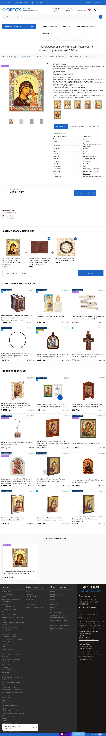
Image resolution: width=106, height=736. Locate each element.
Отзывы (52, 599)
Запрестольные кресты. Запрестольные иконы (9, 635)
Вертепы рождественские (9, 609)
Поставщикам (54, 610)
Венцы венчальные (8, 606)
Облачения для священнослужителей (13, 713)
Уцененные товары (7, 594)
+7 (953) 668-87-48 (58, 11)
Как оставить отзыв (32, 596)
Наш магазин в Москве (33, 602)
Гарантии (53, 607)
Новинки (28, 591)
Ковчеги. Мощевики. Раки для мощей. (13, 662)
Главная (6, 3)
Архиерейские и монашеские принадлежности (11, 600)
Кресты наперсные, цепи (9, 687)
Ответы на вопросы (56, 623)
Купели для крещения (8, 695)
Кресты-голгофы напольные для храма (11, 683)
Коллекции (29, 594)
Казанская (86, 174)
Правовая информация (57, 628)
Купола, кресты (6, 697)
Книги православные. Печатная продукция (11, 655)
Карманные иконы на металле (93, 176)
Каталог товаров (19, 26)
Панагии (4, 720)
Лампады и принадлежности (10, 703)
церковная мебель (85, 633)
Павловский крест (85, 644)
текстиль (82, 635)
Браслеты (5, 604)
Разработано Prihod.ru (86, 659)
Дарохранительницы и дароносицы (12, 617)
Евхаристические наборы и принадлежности (10, 628)
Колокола (5, 667)
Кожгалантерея (6, 664)
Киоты (4, 652)
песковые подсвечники (86, 642)
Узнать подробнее (9, 728)
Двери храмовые (7, 620)
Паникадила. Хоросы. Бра (9, 723)
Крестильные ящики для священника (13, 692)
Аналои (4, 596)
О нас (52, 631)
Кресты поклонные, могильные (11, 689)
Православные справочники (58, 620)
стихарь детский (84, 638)
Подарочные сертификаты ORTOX (12, 731)
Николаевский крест (85, 646)
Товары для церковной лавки (93, 144)
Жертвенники (6, 632)
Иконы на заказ (31, 604)
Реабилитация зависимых (58, 617)
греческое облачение (86, 648)
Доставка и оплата (22, 3)
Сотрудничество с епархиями (59, 615)
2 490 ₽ (9, 577)
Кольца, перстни (7, 670)
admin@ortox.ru (90, 596)
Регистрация (96, 2)
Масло (4, 708)
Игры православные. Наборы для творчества (12, 640)
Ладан (4, 700)
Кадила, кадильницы (8, 649)
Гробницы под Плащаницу (9, 614)
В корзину (91, 273)
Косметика (5, 672)
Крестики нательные (8, 675)
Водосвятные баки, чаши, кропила (12, 612)
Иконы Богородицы (89, 156)
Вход (88, 2)
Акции (52, 602)
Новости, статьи (55, 604)
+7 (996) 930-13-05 (58, 8)
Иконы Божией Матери (91, 171)
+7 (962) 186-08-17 (72, 8)
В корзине (94, 734)
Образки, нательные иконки (10, 710)
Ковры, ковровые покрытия (10, 659)
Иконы (4, 646)
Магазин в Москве (55, 612)
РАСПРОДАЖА (6, 591)
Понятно (34, 727)
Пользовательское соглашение (59, 625)
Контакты (39, 3)
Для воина (87, 146)
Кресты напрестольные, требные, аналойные (12, 679)
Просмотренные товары (55, 538)
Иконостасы (6, 644)
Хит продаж (29, 599)
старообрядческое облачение (89, 640)
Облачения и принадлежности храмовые (11, 717)
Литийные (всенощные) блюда (11, 705)
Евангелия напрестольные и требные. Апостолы (13, 623)
